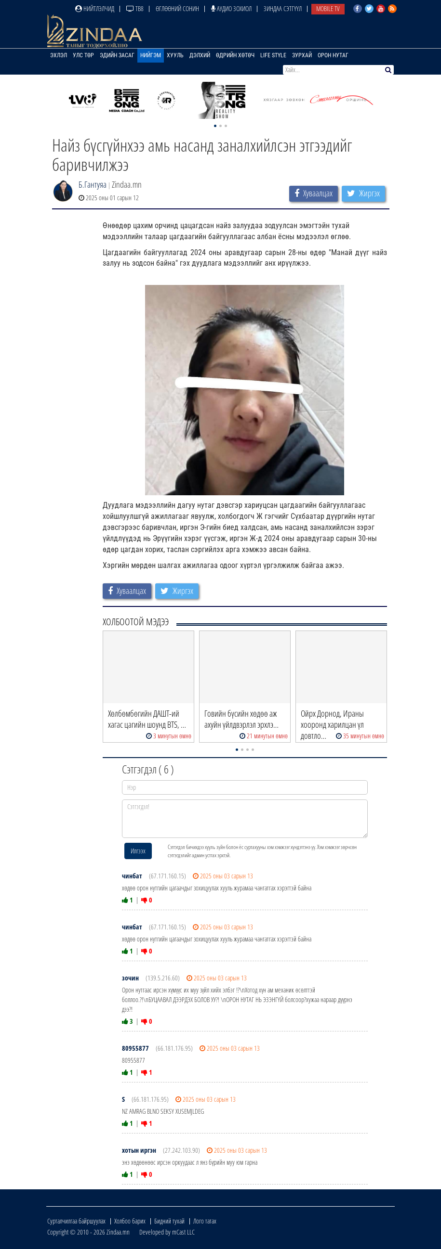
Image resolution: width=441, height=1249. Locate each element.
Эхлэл (58, 55)
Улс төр (83, 55)
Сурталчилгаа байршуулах (76, 1220)
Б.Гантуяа (93, 184)
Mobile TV (328, 8)
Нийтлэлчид (94, 8)
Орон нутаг (333, 55)
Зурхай (302, 55)
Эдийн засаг (117, 55)
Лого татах (204, 1220)
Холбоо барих (130, 1220)
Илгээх (138, 850)
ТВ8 (135, 8)
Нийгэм (150, 55)
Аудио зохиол (231, 8)
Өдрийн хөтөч (235, 55)
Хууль (175, 55)
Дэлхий (199, 55)
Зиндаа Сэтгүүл (283, 8)
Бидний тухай (169, 1220)
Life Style (273, 55)
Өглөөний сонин (177, 8)
